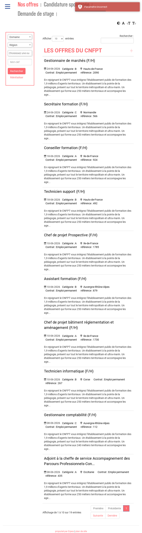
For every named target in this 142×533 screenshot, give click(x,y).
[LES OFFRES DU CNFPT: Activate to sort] (88, 50)
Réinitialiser (16, 77)
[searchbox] (20, 53)
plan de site (81, 531)
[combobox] (20, 36)
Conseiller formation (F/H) (65, 148)
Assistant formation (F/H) (65, 279)
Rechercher (16, 71)
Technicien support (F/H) (64, 191)
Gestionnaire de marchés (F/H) (69, 60)
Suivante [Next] (98, 515)
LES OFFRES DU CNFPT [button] (73, 50)
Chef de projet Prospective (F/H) (70, 235)
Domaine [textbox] (14, 37)
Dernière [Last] (112, 515)
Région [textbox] (13, 45)
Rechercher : (127, 35)
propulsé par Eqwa (64, 531)
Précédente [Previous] (114, 508)
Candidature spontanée (66, 5)
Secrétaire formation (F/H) (66, 104)
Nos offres (28, 5)
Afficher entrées (58, 38)
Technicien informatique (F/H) (69, 371)
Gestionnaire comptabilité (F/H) (70, 415)
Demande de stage (36, 14)
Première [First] (98, 508)
